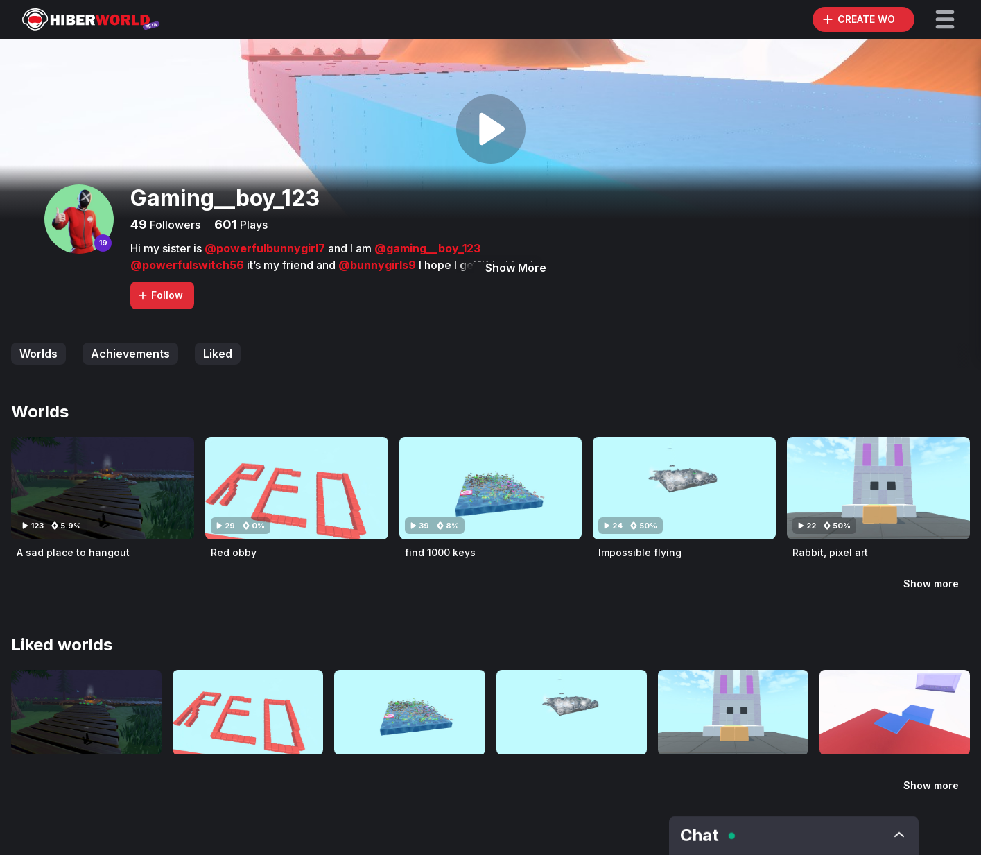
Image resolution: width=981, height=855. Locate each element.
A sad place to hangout (73, 552)
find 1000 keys (440, 552)
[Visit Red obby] (296, 488)
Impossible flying (640, 552)
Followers (173, 225)
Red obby (234, 552)
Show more (931, 583)
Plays (252, 225)
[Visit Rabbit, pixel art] (878, 488)
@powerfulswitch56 (188, 265)
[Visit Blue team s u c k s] (894, 712)
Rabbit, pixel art (830, 552)
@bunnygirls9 (378, 265)
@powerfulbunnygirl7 (266, 248)
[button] (945, 19)
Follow (160, 295)
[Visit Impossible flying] (684, 488)
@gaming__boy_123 (427, 248)
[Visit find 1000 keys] (490, 488)
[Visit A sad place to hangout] (102, 488)
